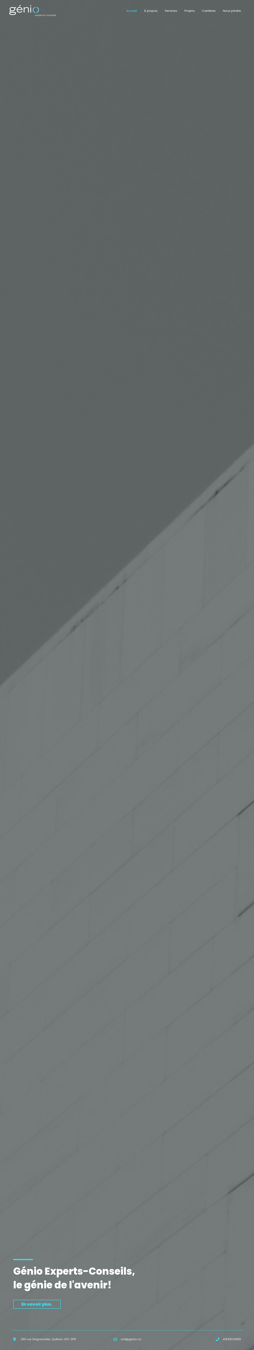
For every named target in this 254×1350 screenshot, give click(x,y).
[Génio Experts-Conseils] (32, 10)
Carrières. (211, 11)
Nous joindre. (233, 11)
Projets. (192, 11)
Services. (174, 11)
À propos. (155, 11)
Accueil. (137, 11)
